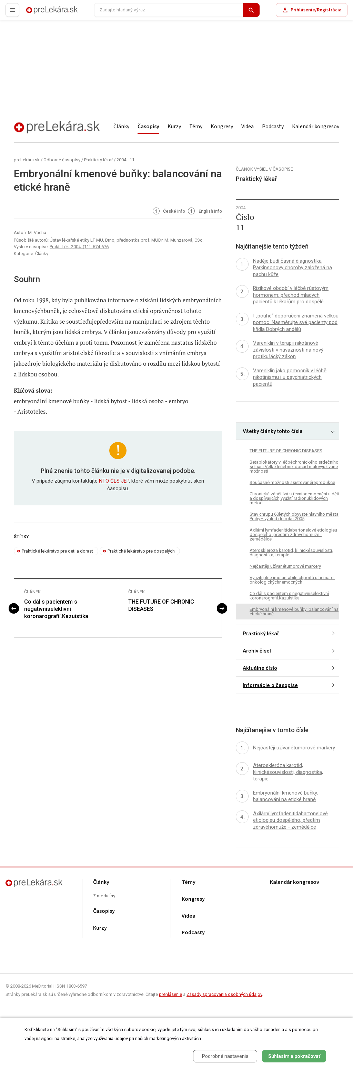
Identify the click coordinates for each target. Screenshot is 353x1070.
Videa (247, 126)
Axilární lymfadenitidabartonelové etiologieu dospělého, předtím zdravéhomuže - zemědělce (293, 534)
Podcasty (273, 126)
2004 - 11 (125, 159)
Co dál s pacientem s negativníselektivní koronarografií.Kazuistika (56, 608)
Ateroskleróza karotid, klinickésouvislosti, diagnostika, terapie (291, 552)
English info (204, 211)
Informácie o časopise (270, 685)
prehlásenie (170, 994)
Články (121, 126)
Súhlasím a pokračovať (294, 1056)
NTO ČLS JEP (114, 481)
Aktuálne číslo (260, 668)
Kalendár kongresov (315, 126)
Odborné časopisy (61, 159)
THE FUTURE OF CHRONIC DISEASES (161, 605)
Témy (195, 126)
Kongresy (222, 126)
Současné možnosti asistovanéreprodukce (292, 482)
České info (168, 211)
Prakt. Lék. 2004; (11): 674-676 (79, 246)
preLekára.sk (40, 13)
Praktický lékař (98, 159)
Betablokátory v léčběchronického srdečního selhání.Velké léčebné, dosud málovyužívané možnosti (294, 467)
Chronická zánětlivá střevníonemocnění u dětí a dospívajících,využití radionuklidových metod (294, 498)
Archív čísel (257, 651)
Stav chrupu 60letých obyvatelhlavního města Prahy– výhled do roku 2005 (294, 516)
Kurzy (174, 126)
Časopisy (148, 126)
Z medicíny (104, 896)
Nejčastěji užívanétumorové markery (285, 566)
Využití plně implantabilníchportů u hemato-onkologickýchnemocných (292, 580)
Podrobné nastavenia (225, 1056)
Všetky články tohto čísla (273, 431)
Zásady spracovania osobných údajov (224, 994)
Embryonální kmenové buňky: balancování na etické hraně (294, 611)
